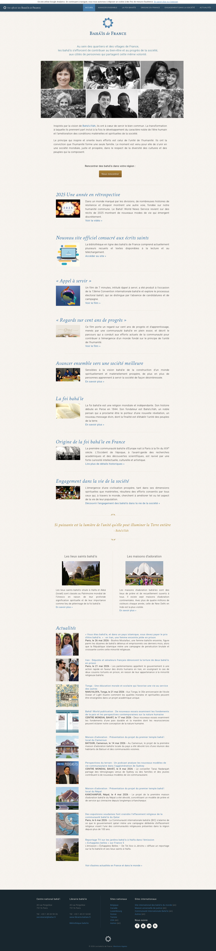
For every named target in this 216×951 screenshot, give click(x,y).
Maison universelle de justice (148, 908)
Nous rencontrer (110, 173)
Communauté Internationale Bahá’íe (152, 911)
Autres (113, 923)
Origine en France (150, 7)
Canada (113, 908)
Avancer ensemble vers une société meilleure (99, 363)
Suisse (113, 914)
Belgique (114, 905)
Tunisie (113, 917)
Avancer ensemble (107, 7)
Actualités (205, 7)
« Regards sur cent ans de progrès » (91, 320)
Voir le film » (93, 302)
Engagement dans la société (180, 7)
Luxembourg (116, 911)
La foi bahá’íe (129, 7)
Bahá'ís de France (23, 8)
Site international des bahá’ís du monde (153, 905)
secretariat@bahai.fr (46, 917)
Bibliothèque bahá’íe (79, 923)
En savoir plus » (94, 381)
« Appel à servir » (73, 280)
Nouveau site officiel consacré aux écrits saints (102, 237)
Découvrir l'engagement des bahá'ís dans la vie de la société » (122, 503)
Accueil (89, 7)
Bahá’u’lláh (89, 125)
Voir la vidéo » (93, 220)
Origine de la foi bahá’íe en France (90, 441)
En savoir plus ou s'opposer (166, 2)
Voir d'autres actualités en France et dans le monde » (113, 865)
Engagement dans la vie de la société (92, 481)
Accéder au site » (95, 255)
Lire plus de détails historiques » (105, 463)
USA (112, 920)
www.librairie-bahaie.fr (80, 917)
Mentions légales (120, 946)
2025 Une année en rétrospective (88, 194)
